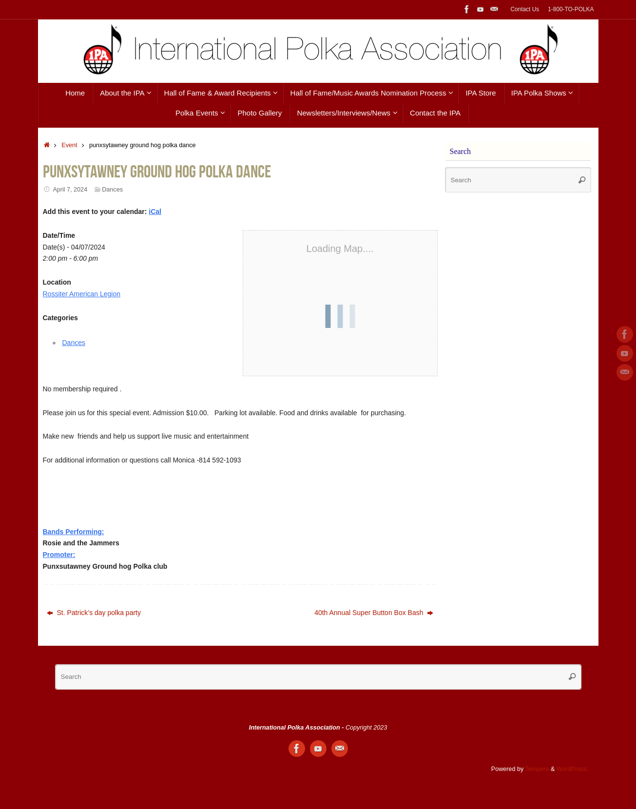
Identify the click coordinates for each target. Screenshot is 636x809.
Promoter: (59, 555)
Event (69, 145)
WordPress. (573, 769)
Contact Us (524, 9)
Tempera (537, 769)
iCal (155, 211)
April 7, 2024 (70, 189)
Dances (112, 189)
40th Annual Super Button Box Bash (373, 612)
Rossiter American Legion (82, 294)
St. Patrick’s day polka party (94, 612)
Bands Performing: (73, 532)
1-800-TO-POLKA (571, 9)
